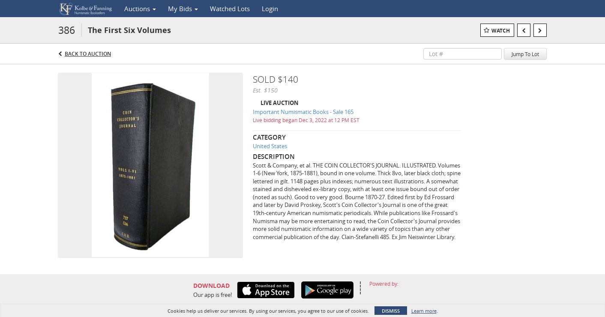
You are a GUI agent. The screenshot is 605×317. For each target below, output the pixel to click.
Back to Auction (88, 53)
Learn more (424, 311)
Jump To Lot (525, 54)
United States (270, 146)
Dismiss (391, 311)
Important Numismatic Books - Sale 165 (303, 112)
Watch (500, 30)
